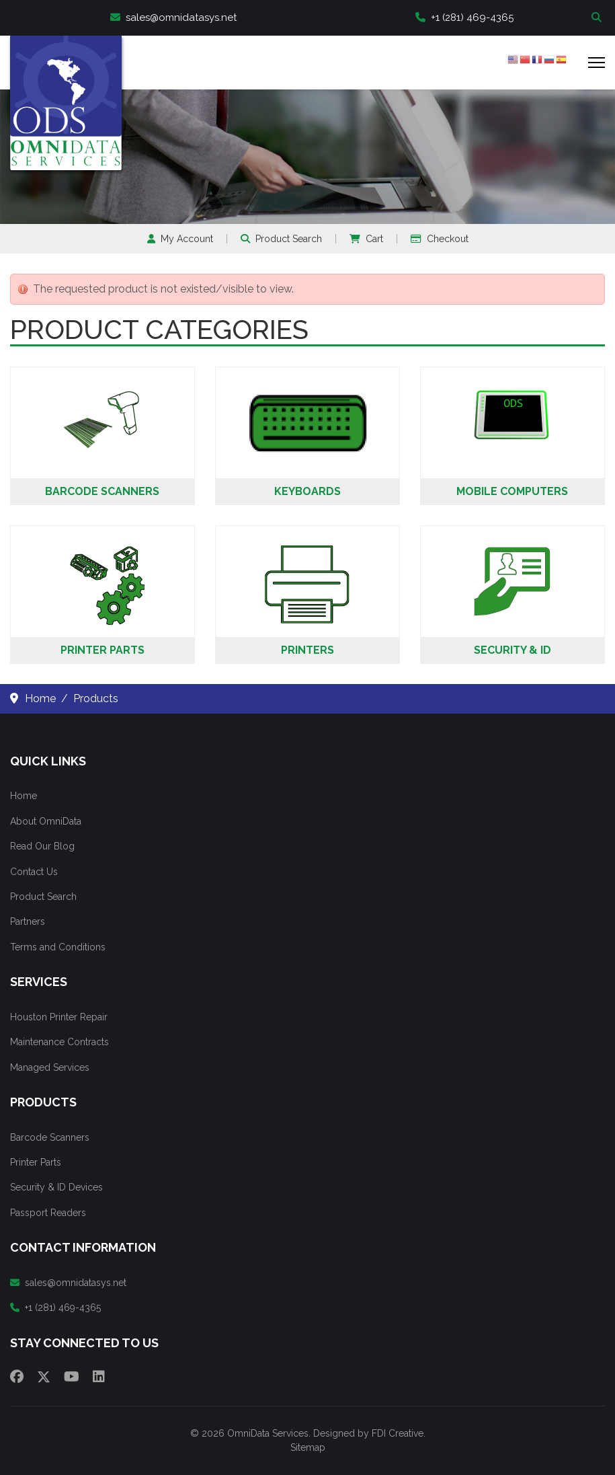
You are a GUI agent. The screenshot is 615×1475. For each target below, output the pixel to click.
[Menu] (596, 62)
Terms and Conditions (58, 947)
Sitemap (307, 1447)
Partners (27, 921)
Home (23, 795)
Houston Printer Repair (59, 1017)
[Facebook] (17, 1377)
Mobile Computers (512, 491)
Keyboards (307, 491)
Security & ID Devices (56, 1187)
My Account (180, 238)
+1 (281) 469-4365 (464, 17)
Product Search (281, 238)
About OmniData (45, 821)
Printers (307, 650)
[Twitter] (43, 1377)
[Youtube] (71, 1377)
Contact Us (34, 871)
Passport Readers (48, 1212)
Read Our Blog (42, 846)
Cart (366, 238)
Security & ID (512, 650)
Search (598, 18)
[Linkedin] (99, 1377)
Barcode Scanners (102, 491)
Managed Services (49, 1067)
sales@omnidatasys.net (173, 17)
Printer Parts (102, 650)
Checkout (439, 238)
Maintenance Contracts (59, 1041)
